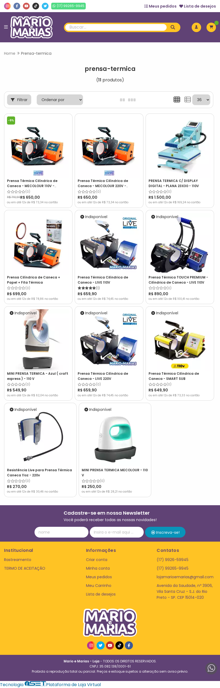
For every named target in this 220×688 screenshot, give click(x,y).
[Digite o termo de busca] (116, 27)
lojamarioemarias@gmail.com (185, 577)
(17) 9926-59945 (172, 559)
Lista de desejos (197, 6)
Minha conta (98, 568)
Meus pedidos (160, 6)
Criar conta (96, 559)
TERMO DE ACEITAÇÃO (24, 568)
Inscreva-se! (165, 532)
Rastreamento (17, 559)
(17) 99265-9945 (172, 568)
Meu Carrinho (98, 585)
